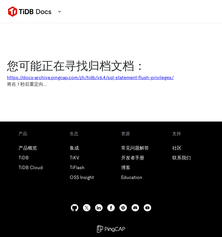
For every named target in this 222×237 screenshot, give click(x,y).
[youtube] (147, 208)
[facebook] (111, 208)
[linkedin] (99, 208)
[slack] (123, 208)
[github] (75, 208)
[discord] (135, 208)
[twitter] (87, 208)
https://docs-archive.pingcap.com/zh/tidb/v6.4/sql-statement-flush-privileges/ (90, 77)
